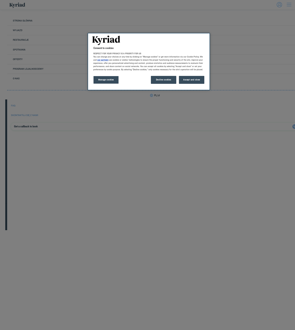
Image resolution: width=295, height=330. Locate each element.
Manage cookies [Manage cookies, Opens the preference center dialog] (106, 79)
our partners (102, 60)
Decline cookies (163, 79)
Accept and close (191, 79)
